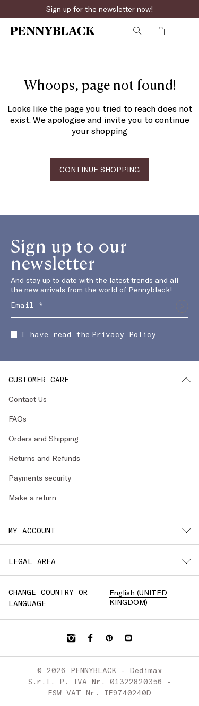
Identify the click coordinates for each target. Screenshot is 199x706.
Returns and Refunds (44, 458)
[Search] (137, 31)
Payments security (39, 477)
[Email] (99, 306)
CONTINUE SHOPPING (99, 169)
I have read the (83, 334)
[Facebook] (90, 638)
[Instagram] (71, 638)
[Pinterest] (109, 638)
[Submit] (182, 306)
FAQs (17, 418)
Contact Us (27, 399)
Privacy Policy (124, 334)
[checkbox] (14, 334)
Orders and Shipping (43, 438)
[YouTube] (128, 638)
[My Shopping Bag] (160, 31)
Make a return (32, 497)
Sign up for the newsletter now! (99, 8)
